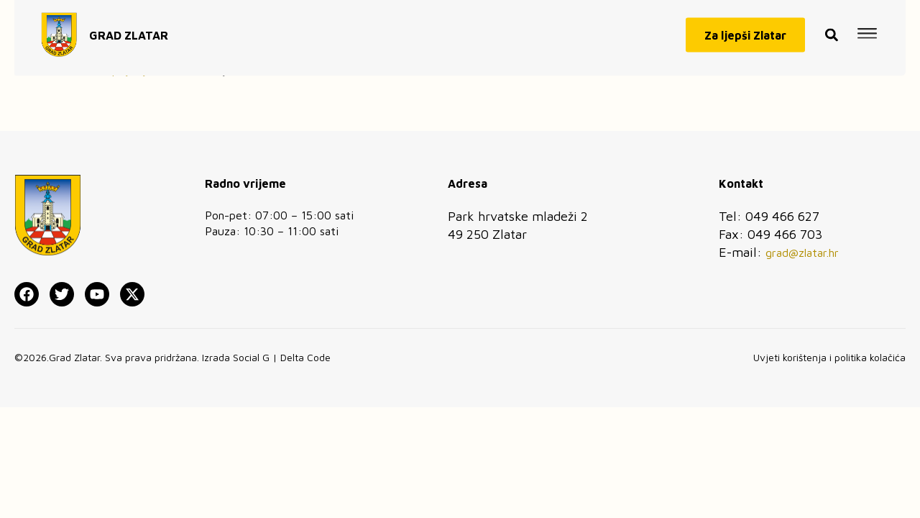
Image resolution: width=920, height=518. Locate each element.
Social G (251, 357)
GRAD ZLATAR (128, 30)
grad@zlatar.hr (802, 252)
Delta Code (305, 357)
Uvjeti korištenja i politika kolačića (829, 357)
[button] (831, 30)
